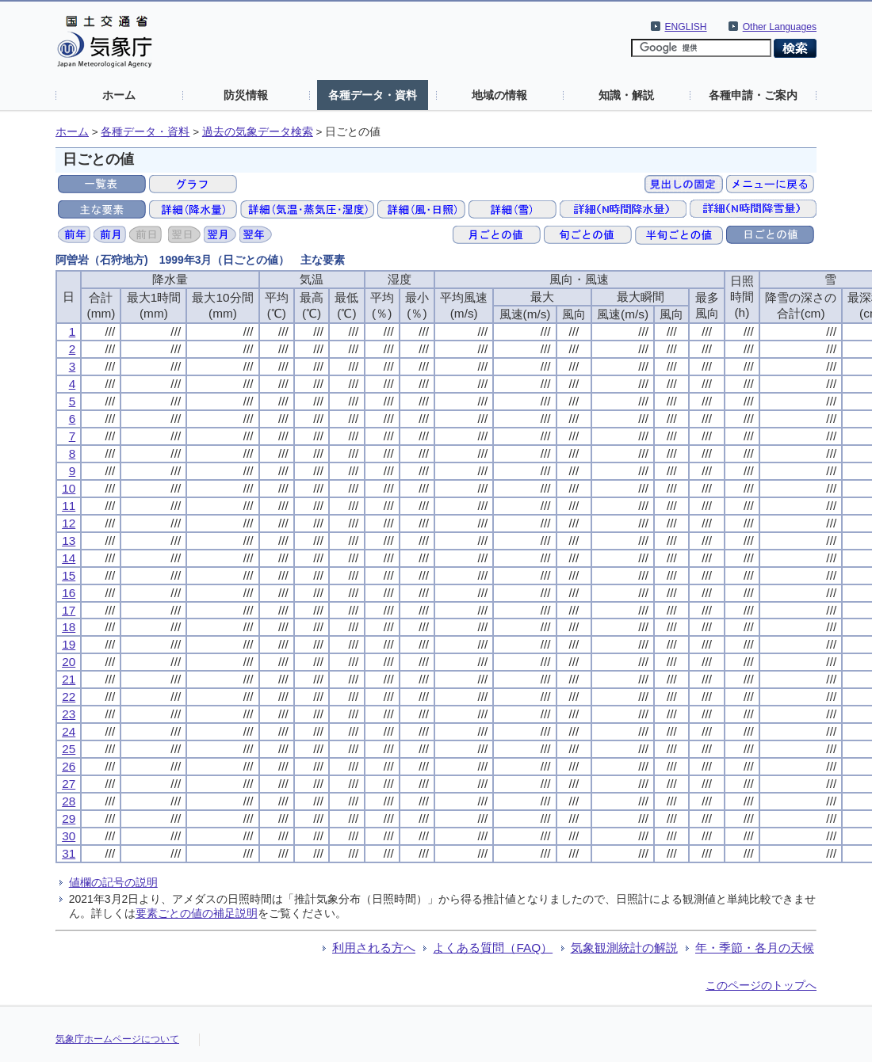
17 (68, 610)
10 (68, 488)
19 (68, 644)
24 (68, 731)
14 (68, 558)
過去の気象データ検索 (257, 132)
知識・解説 (626, 95)
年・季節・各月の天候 (754, 947)
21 (68, 679)
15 (68, 575)
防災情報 (246, 95)
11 (68, 505)
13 (68, 540)
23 (68, 714)
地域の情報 (499, 95)
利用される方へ (373, 947)
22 (68, 696)
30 (68, 836)
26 (68, 766)
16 (68, 593)
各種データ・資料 (372, 95)
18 (68, 627)
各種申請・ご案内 (753, 95)
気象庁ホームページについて (117, 1039)
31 (68, 853)
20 (68, 661)
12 (68, 523)
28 (68, 801)
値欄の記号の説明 (113, 882)
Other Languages (780, 26)
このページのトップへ (761, 985)
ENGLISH (686, 26)
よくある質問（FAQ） (493, 947)
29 (68, 818)
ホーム (119, 95)
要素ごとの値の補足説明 (197, 913)
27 (68, 783)
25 (68, 749)
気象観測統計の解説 (624, 947)
